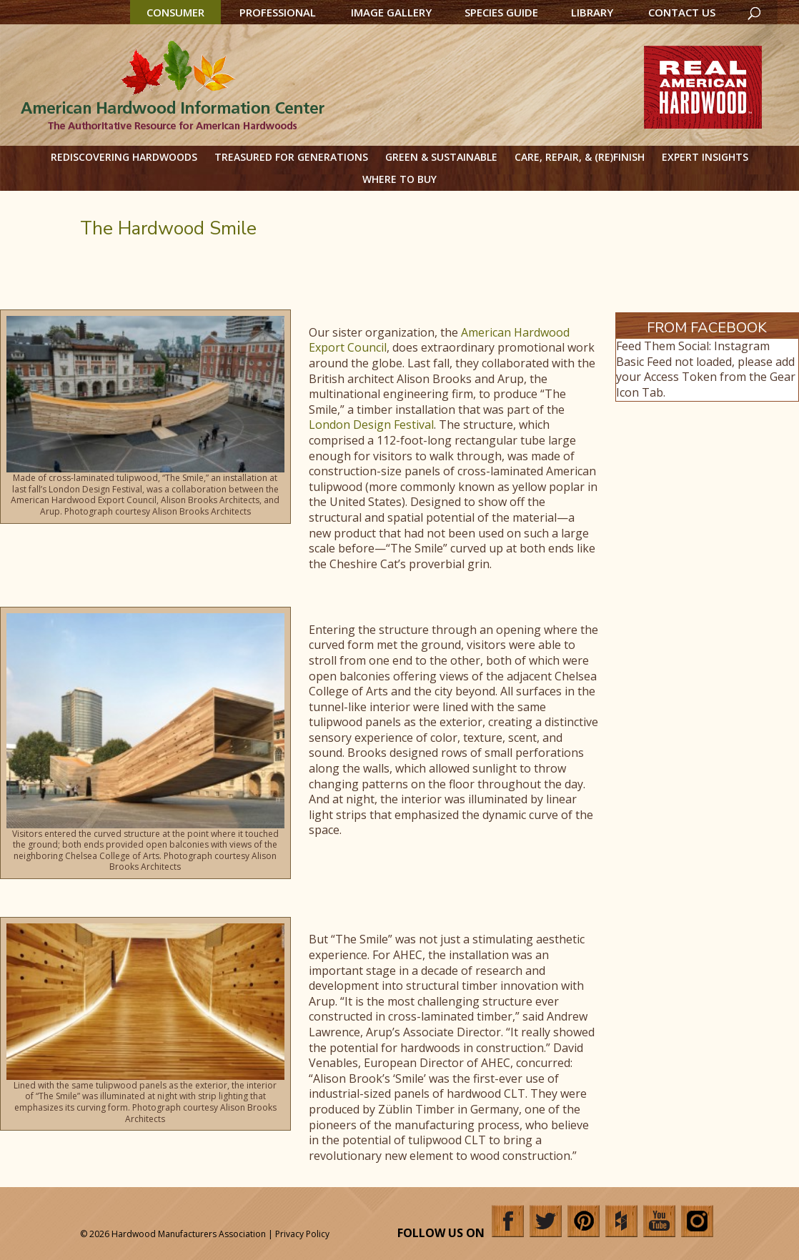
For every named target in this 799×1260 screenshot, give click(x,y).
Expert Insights (705, 157)
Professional (277, 12)
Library (592, 12)
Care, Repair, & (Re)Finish (580, 157)
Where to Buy (399, 179)
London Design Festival (371, 424)
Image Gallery (391, 12)
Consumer (175, 12)
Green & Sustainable (441, 157)
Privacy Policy (302, 1234)
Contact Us (681, 12)
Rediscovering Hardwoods (124, 157)
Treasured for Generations (291, 157)
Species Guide (501, 12)
